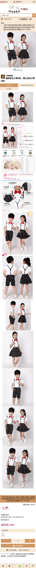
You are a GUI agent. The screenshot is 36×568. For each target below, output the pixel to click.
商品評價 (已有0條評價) (27, 85)
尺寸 (3, 533)
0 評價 (12, 554)
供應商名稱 (5, 515)
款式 (3, 536)
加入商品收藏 (12, 550)
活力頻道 (9, 88)
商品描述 (9, 85)
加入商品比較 (25, 550)
